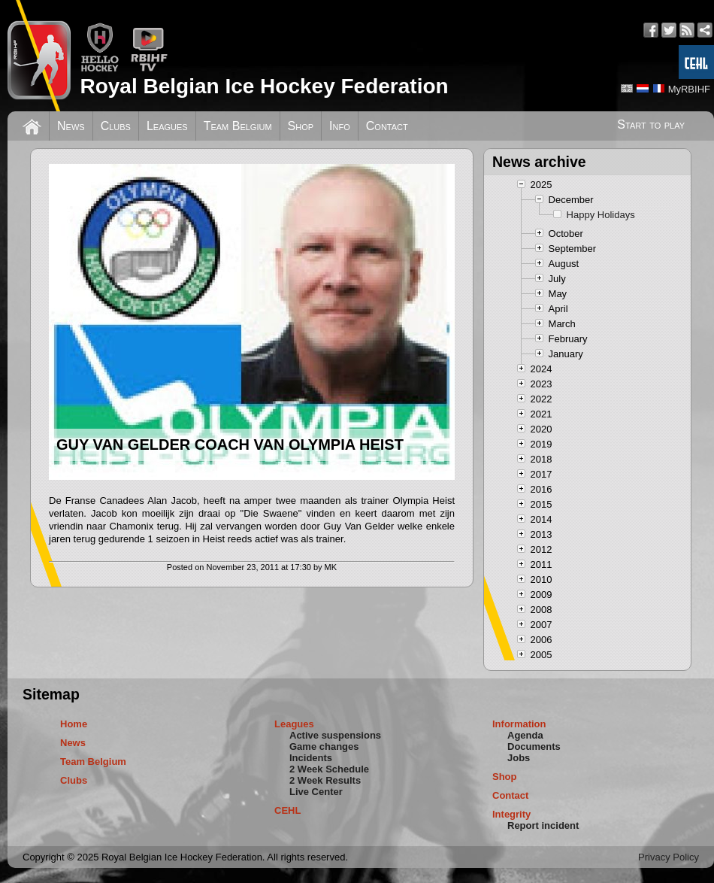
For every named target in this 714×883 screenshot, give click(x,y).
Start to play (651, 124)
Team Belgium (238, 126)
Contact (387, 126)
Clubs (116, 126)
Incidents (310, 757)
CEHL (287, 810)
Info (339, 126)
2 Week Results (325, 780)
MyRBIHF (689, 89)
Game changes (324, 746)
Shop (301, 126)
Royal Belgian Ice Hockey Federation (264, 86)
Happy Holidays (601, 214)
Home (73, 724)
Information (519, 724)
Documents (534, 746)
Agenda (525, 735)
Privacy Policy (668, 857)
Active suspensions (335, 735)
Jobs (518, 757)
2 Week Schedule (329, 769)
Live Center (316, 791)
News (71, 126)
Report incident (543, 825)
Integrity (511, 814)
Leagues (167, 126)
